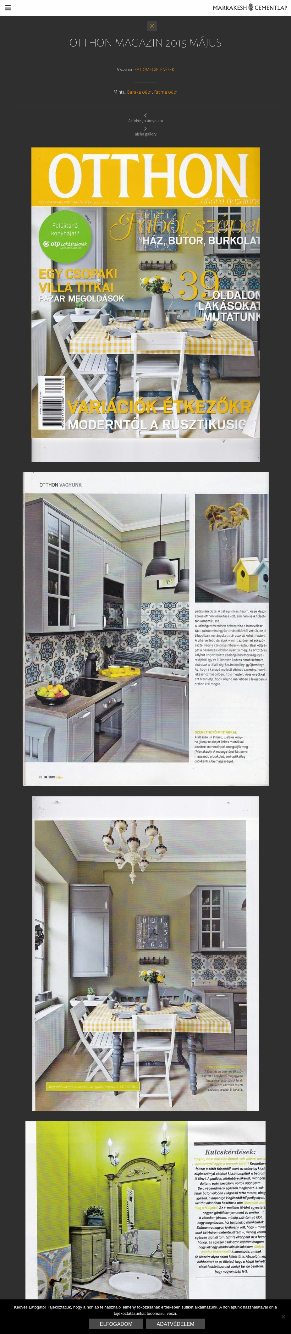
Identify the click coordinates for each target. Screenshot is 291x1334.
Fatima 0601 (166, 92)
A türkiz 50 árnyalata (145, 118)
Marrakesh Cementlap (246, 8)
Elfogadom (116, 1324)
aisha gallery (145, 131)
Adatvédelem (176, 1324)
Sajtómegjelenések (154, 69)
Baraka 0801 (139, 92)
